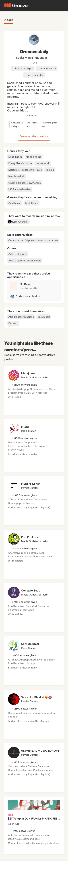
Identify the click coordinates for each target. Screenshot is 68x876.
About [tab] (8, 20)
